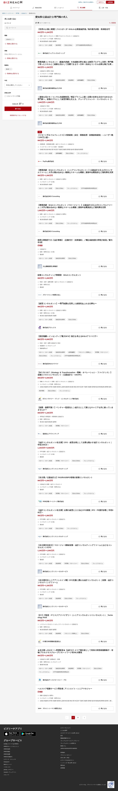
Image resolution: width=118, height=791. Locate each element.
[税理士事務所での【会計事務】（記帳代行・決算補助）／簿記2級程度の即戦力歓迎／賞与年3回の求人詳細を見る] (75, 254)
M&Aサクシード (8, 764)
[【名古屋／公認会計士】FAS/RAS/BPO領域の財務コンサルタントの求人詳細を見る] (75, 490)
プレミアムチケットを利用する (68, 743)
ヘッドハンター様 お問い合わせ (68, 762)
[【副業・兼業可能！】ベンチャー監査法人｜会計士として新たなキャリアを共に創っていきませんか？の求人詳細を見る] (75, 421)
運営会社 (62, 765)
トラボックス (7, 767)
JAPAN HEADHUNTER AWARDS (68, 748)
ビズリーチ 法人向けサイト (67, 760)
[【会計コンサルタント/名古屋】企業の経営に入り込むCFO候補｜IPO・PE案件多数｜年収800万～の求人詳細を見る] (75, 524)
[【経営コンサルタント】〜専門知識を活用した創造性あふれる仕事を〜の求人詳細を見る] (75, 316)
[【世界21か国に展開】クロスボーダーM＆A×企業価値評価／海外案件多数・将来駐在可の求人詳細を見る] (75, 42)
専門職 (17, 13)
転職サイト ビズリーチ (8, 13)
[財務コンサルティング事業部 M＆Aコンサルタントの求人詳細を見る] (75, 285)
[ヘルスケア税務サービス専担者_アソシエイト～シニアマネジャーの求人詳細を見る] (75, 699)
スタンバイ (6, 774)
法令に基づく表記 (64, 757)
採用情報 (62, 767)
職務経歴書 (37, 8)
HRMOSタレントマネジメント (11, 746)
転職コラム (63, 745)
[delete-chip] (13, 39)
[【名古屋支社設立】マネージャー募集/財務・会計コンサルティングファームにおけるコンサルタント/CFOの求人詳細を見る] (75, 559)
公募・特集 (103, 8)
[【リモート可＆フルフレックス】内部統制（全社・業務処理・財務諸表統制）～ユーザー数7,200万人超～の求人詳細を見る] (75, 147)
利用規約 (62, 752)
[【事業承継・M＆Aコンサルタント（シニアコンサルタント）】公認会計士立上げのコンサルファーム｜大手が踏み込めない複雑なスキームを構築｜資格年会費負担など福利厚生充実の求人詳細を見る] (75, 184)
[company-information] (64, 53)
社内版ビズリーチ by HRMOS (11, 743)
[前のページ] (67, 717)
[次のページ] (84, 717)
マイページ (14, 8)
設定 (61, 735)
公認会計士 (24, 13)
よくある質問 (63, 730)
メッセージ (59, 8)
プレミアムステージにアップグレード (69, 740)
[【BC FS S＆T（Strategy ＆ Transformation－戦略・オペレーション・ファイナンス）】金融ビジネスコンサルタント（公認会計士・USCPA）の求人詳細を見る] (75, 386)
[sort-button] (112, 22)
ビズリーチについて (65, 727)
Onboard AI (6, 761)
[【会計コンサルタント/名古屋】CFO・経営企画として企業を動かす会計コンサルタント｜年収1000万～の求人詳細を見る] (75, 456)
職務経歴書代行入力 (65, 738)
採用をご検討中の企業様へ (86, 2)
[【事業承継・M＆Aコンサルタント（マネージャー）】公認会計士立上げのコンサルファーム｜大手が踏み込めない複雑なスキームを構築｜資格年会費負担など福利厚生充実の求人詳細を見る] (75, 219)
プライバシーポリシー (66, 755)
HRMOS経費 (7, 754)
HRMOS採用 (7, 749)
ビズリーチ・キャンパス (10, 759)
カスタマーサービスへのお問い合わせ (69, 733)
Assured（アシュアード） (10, 772)
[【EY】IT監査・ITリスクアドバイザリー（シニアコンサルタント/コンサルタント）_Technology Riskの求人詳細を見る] (75, 629)
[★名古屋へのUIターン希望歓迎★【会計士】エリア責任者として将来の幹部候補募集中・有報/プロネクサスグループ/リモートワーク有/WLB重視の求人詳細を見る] (75, 665)
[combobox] (18, 85)
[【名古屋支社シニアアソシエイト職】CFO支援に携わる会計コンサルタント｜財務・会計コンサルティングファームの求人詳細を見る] (75, 594)
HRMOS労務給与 (8, 756)
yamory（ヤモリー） (9, 769)
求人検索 (81, 8)
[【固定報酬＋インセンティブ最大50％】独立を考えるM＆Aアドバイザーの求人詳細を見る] (75, 350)
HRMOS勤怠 (7, 751)
